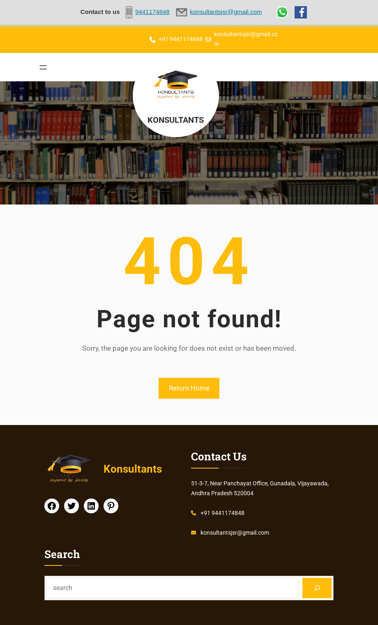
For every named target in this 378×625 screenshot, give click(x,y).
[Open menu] (43, 67)
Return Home (189, 388)
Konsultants (176, 119)
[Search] (317, 588)
